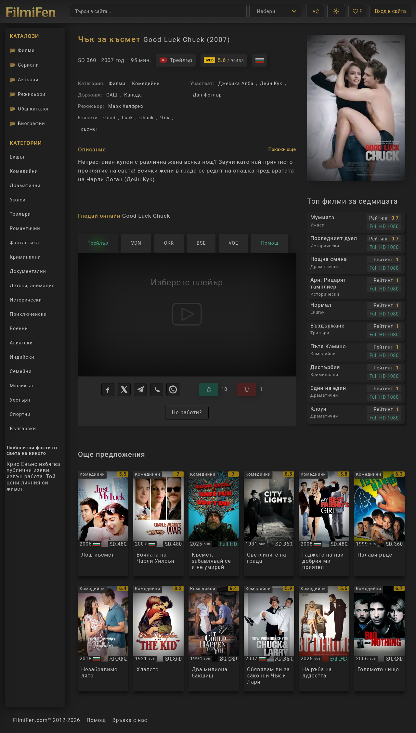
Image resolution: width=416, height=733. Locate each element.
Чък (165, 118)
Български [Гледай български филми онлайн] (23, 428)
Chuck (146, 118)
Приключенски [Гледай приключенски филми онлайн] (28, 314)
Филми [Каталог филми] (22, 50)
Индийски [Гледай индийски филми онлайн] (22, 357)
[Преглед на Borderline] (324, 638)
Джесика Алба (235, 83)
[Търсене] (158, 11)
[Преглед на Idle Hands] (379, 523)
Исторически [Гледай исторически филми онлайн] (26, 300)
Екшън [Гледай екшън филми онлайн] (18, 157)
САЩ (112, 95)
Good (109, 118)
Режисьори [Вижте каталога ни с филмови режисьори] (28, 94)
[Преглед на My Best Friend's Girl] (324, 523)
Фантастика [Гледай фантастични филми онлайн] (24, 243)
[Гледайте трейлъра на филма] (176, 60)
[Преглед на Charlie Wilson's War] (158, 523)
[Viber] (156, 389)
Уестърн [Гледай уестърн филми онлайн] (20, 400)
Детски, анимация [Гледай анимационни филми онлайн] (32, 286)
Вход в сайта (390, 11)
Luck (127, 118)
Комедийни (146, 83)
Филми (117, 83)
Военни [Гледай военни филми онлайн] (19, 328)
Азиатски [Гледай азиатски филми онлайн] (21, 343)
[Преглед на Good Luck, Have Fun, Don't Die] (213, 523)
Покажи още (282, 149)
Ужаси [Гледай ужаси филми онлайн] (18, 200)
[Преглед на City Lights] (269, 523)
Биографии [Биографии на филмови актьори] (27, 123)
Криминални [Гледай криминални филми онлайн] (25, 257)
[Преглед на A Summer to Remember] (103, 638)
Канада (133, 95)
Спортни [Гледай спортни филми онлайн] (20, 414)
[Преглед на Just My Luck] (103, 523)
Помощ (96, 720)
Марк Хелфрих (126, 106)
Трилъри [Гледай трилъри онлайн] (20, 216)
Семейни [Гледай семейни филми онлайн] (21, 371)
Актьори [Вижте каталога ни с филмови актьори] (24, 80)
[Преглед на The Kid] (158, 638)
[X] (124, 389)
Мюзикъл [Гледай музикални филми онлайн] (21, 386)
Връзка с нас (129, 720)
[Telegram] (140, 389)
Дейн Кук (271, 83)
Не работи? (187, 412)
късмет (89, 129)
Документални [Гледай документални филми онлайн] (28, 271)
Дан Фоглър (207, 95)
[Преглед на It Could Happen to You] (213, 638)
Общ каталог (29, 109)
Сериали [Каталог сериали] (24, 65)
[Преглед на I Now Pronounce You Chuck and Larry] (269, 638)
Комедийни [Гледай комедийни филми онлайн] (24, 171)
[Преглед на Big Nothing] (379, 638)
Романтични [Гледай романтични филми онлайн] (25, 228)
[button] (315, 11)
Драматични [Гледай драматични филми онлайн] (25, 185)
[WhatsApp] (172, 389)
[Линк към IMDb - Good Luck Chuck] (224, 60)
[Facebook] (107, 389)
